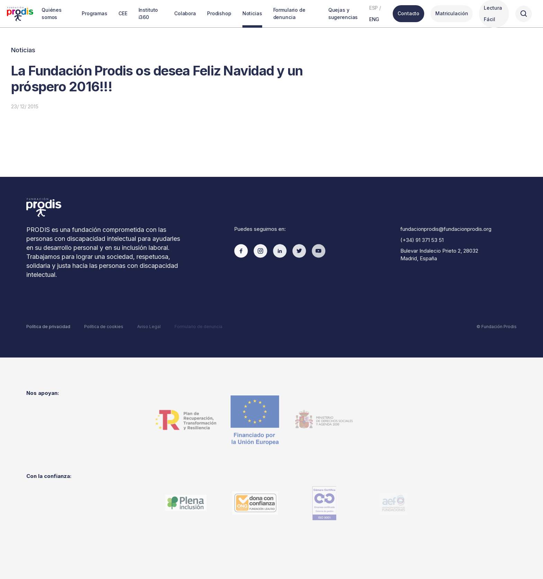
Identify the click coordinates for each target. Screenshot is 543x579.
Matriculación (451, 13)
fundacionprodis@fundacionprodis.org (445, 229)
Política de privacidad (48, 326)
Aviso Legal (149, 326)
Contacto (408, 13)
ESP (373, 8)
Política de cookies (103, 326)
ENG (374, 19)
